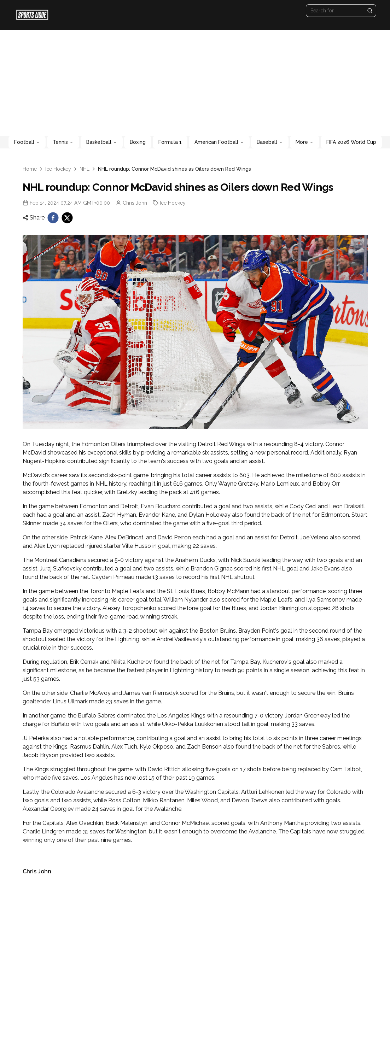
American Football (219, 142)
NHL (84, 169)
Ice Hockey (58, 169)
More (305, 142)
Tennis (63, 142)
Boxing (138, 142)
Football (27, 142)
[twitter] (67, 217)
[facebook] (53, 217)
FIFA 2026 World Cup (351, 142)
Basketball (101, 142)
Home (30, 169)
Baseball (270, 142)
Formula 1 (170, 142)
